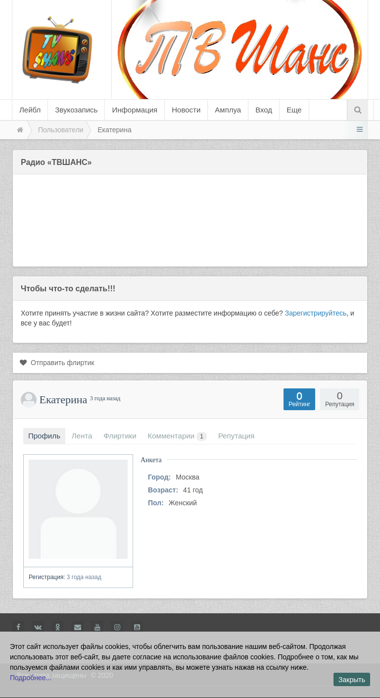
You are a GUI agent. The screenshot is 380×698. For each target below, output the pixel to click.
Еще (294, 110)
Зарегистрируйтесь (316, 313)
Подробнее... (30, 678)
